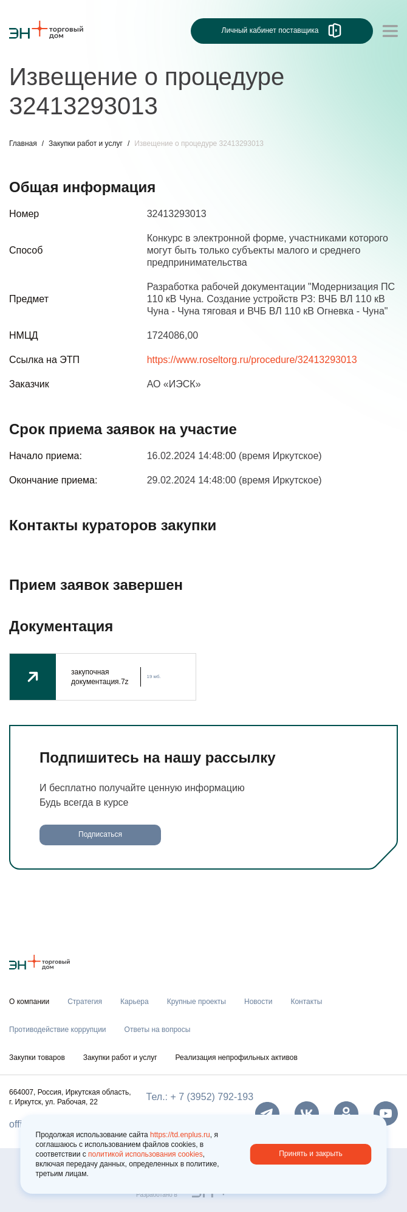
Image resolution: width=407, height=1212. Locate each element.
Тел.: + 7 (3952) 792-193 (199, 1097)
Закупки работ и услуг (86, 143)
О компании (29, 1001)
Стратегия (84, 1001)
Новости (258, 1001)
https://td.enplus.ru (180, 1135)
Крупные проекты (196, 1001)
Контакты (306, 1001)
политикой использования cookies (145, 1154)
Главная (23, 143)
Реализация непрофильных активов (237, 1057)
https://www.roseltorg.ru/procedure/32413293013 (252, 360)
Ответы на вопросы (158, 1029)
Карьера (134, 1001)
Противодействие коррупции (57, 1029)
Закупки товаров (37, 1057)
